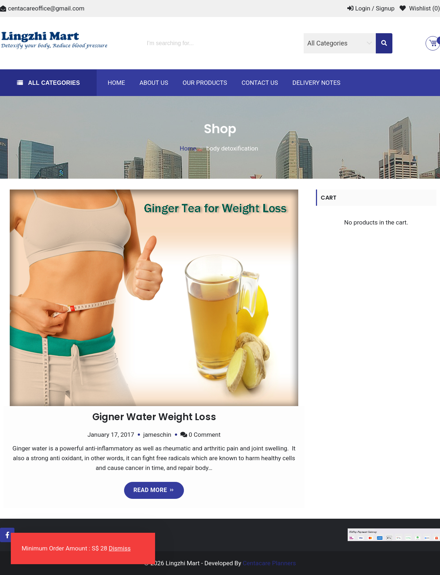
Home (116, 82)
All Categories (53, 83)
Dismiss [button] (120, 548)
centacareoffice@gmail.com (46, 8)
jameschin (157, 434)
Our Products (204, 82)
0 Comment (204, 434)
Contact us (260, 82)
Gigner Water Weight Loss (154, 416)
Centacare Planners (269, 562)
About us (154, 82)
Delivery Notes (316, 82)
